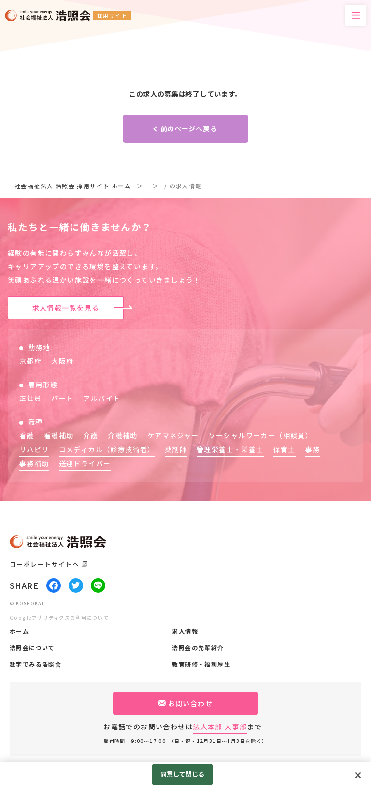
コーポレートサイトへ (44, 564)
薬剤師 (176, 449)
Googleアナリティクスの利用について (59, 617)
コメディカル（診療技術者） (107, 449)
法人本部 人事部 (220, 726)
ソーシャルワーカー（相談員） (261, 435)
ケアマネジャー (173, 435)
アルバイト (101, 398)
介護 (90, 435)
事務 (312, 449)
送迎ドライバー (85, 463)
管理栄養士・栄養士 (230, 449)
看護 (26, 435)
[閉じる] (358, 775)
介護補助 (123, 435)
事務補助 (34, 463)
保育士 (284, 449)
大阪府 (62, 361)
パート (62, 398)
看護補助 (59, 435)
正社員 (30, 398)
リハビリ (34, 449)
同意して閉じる (182, 774)
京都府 (30, 361)
